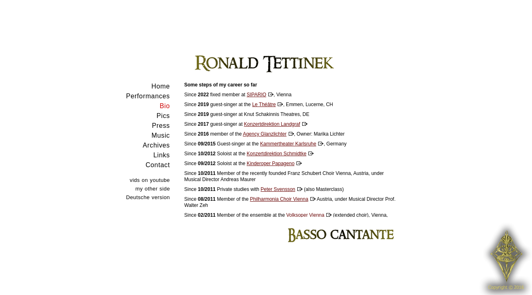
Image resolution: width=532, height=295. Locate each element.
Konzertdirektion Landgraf (272, 124)
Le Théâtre (264, 104)
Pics (163, 115)
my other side (152, 189)
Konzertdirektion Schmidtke (276, 154)
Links (161, 155)
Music (161, 135)
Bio (164, 105)
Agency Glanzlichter (265, 134)
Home (160, 86)
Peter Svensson (277, 189)
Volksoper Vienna (305, 215)
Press (161, 125)
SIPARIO (256, 95)
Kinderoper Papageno (270, 163)
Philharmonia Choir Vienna (279, 199)
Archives (156, 145)
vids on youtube (150, 180)
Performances (148, 96)
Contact (158, 164)
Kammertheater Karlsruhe (288, 144)
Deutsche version (148, 197)
